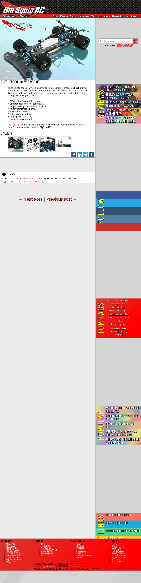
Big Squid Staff (118, 557)
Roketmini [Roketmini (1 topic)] (111, 317)
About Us (45, 546)
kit (20, 181)
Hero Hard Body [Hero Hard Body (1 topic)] (123, 317)
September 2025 (13, 559)
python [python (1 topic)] (125, 311)
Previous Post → (61, 199)
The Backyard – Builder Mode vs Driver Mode (122, 440)
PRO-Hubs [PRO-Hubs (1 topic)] (118, 335)
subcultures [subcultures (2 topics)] (115, 328)
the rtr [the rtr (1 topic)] (109, 300)
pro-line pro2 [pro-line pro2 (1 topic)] (125, 300)
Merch (134, 16)
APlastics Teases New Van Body (120, 425)
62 (1, 572)
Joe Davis (116, 559)
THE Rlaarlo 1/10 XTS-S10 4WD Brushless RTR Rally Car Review (122, 104)
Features (84, 16)
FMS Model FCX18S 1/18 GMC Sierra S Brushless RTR (121, 433)
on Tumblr (122, 211)
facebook (73, 153)
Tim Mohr (15, 178)
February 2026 (12, 549)
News (55, 16)
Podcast (74, 16)
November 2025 (13, 555)
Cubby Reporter (119, 547)
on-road (31, 181)
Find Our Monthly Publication (123, 530)
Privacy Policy (47, 553)
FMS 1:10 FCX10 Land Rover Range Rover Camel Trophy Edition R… (121, 120)
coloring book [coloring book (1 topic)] (115, 304)
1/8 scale (14, 181)
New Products (28, 178)
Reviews (64, 16)
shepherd (39, 181)
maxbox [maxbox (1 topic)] (124, 304)
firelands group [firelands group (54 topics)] (118, 324)
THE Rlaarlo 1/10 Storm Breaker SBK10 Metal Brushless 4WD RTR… (119, 96)
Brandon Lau (118, 561)
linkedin (79, 153)
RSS (43, 544)
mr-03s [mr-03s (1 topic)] (116, 300)
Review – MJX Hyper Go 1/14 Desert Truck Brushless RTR (122, 88)
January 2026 (12, 551)
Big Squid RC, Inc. (49, 567)
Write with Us (47, 551)
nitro (24, 181)
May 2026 (10, 544)
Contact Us (46, 547)
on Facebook (119, 195)
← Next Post (30, 199)
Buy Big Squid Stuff (117, 523)
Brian (114, 546)
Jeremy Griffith (118, 553)
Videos (107, 16)
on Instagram (118, 219)
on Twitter (121, 203)
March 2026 (11, 547)
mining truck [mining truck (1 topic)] (118, 321)
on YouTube (120, 227)
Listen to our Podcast (118, 515)
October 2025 (12, 557)
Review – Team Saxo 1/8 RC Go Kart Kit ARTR (122, 111)
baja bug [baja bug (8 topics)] (123, 331)
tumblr (91, 153)
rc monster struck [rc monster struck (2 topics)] (115, 311)
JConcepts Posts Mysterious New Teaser (122, 417)
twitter (85, 153)
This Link (16, 124)
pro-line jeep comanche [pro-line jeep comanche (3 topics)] (118, 314)
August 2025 (12, 561)
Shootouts (96, 16)
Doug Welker (118, 551)
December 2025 (13, 553)
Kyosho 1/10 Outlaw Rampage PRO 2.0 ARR (122, 409)
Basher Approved (120, 16)
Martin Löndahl (119, 555)
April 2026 (10, 546)
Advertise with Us (49, 549)
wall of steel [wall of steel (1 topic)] (114, 331)
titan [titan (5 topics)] (124, 328)
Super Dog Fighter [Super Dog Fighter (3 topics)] (118, 307)
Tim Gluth (116, 549)
